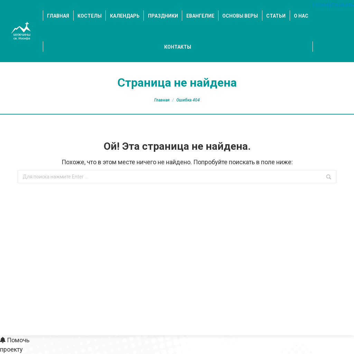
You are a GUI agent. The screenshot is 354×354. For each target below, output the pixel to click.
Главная (161, 100)
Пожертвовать (333, 4)
